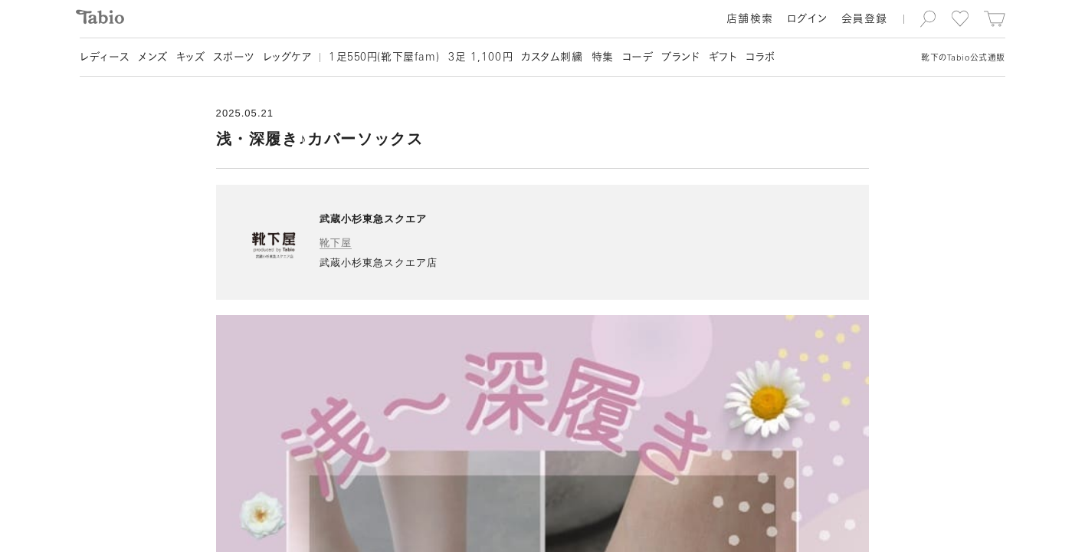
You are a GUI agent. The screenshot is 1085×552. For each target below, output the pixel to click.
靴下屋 (336, 242)
